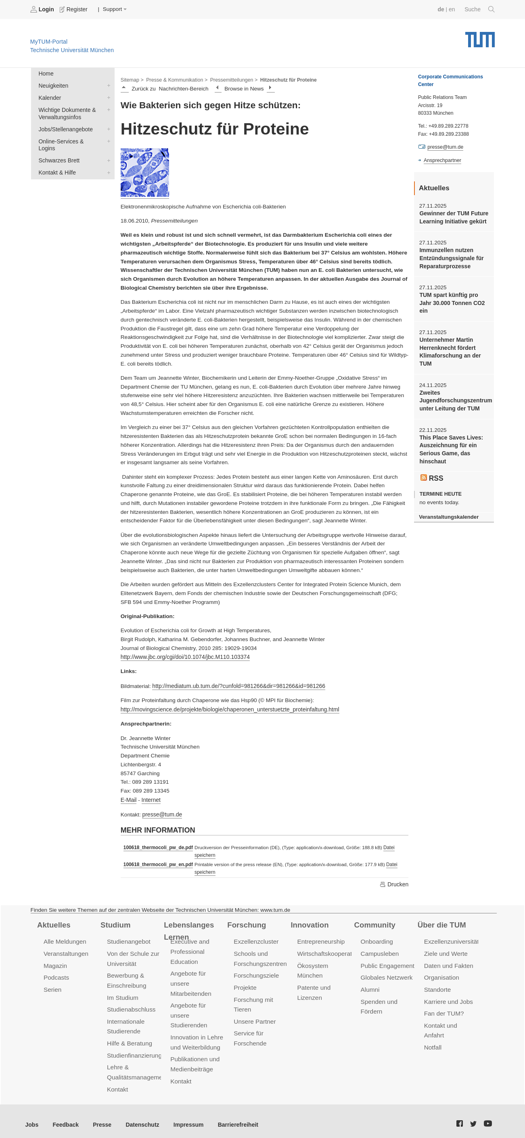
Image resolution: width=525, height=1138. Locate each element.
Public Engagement (387, 962)
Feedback (64, 1118)
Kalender (107, 96)
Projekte (245, 983)
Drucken (394, 881)
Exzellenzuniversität (450, 938)
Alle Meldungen (64, 938)
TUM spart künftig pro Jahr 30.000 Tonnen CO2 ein (451, 301)
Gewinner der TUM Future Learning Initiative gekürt (452, 217)
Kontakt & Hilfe (107, 162)
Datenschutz (139, 1118)
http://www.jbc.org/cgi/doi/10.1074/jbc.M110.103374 (183, 657)
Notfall (432, 1032)
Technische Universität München (480, 36)
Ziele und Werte (445, 950)
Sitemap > (132, 79)
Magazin (55, 962)
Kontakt (117, 1082)
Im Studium (122, 992)
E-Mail (128, 798)
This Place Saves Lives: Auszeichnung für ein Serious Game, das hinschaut (450, 445)
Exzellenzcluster (255, 938)
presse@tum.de (161, 813)
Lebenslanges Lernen (188, 927)
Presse (100, 1118)
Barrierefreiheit (232, 1118)
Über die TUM (441, 921)
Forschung (246, 921)
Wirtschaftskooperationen (331, 950)
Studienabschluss (130, 1004)
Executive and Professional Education (189, 948)
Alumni (370, 985)
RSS (431, 473)
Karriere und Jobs (448, 996)
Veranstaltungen (65, 950)
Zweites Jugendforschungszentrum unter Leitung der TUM (453, 397)
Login (42, 9)
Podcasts (56, 973)
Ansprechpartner (442, 160)
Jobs (31, 1118)
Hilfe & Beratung (129, 1037)
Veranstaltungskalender (448, 512)
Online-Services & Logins (107, 139)
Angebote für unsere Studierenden (188, 1010)
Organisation (441, 973)
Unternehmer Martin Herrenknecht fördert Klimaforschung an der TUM (449, 349)
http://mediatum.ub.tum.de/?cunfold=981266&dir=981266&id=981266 (236, 685)
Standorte (437, 985)
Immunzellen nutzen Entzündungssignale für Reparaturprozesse (450, 257)
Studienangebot (128, 938)
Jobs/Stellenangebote (107, 127)
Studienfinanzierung (133, 1049)
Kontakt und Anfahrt (450, 1020)
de (442, 9)
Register (73, 9)
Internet (150, 798)
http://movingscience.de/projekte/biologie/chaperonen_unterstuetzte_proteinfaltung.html (227, 708)
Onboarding (376, 938)
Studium (115, 921)
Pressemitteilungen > (231, 79)
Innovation (309, 921)
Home (45, 73)
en (453, 9)
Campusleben (379, 950)
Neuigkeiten (107, 85)
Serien (52, 985)
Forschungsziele (256, 971)
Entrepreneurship (320, 938)
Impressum (184, 1118)
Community (374, 921)
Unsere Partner (254, 1016)
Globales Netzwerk (386, 973)
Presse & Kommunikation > (175, 79)
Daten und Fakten (448, 962)
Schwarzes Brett (107, 150)
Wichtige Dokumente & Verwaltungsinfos (107, 108)
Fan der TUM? (443, 1008)
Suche (480, 9)
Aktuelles (53, 921)
